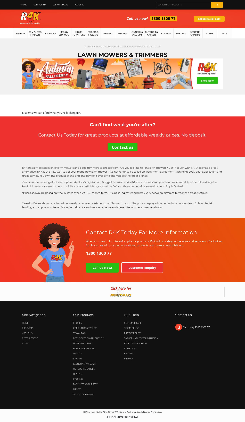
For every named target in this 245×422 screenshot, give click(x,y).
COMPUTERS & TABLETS (86, 328)
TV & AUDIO (80, 333)
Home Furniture (79, 33)
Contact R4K (40, 4)
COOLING (78, 379)
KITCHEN (77, 358)
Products (99, 46)
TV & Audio (49, 33)
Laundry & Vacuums (137, 33)
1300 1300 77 (163, 18)
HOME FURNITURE (82, 343)
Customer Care (60, 4)
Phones (20, 33)
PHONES (78, 323)
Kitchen (122, 33)
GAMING (77, 353)
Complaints (130, 348)
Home (24, 4)
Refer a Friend (30, 338)
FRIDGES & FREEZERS (83, 348)
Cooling (166, 33)
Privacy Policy (132, 333)
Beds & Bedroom (64, 33)
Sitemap (128, 358)
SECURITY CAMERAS (83, 394)
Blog (25, 343)
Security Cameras (195, 33)
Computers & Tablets (35, 33)
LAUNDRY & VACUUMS (85, 363)
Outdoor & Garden (151, 33)
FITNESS (77, 389)
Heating (180, 33)
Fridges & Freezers (93, 33)
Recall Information (135, 343)
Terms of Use (131, 328)
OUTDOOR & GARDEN (117, 46)
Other (210, 33)
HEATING (77, 373)
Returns (129, 353)
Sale (224, 33)
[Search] (217, 5)
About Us (80, 4)
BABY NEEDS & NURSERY (85, 384)
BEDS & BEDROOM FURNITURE (89, 338)
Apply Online (174, 186)
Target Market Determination (141, 338)
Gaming (107, 33)
